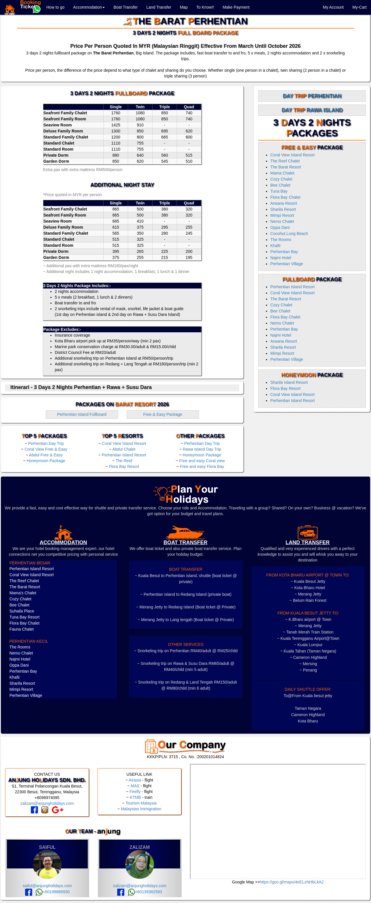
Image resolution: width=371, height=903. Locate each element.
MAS (135, 786)
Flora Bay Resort (124, 466)
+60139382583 (145, 891)
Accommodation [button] (89, 7)
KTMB (135, 797)
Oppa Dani (280, 227)
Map (184, 7)
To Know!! (205, 7)
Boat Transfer (125, 7)
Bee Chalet (280, 185)
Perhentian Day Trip (46, 443)
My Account (333, 7)
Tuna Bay (278, 191)
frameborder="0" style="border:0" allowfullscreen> (278, 821)
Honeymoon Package (46, 460)
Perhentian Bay (284, 251)
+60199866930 (52, 891)
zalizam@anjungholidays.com (47, 803)
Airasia (135, 780)
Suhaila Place (21, 611)
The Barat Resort (285, 167)
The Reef (124, 460)
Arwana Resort (283, 203)
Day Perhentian (312, 96)
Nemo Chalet (282, 221)
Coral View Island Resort (124, 443)
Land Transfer (158, 7)
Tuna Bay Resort (24, 617)
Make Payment (236, 7)
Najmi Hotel (280, 257)
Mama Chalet (282, 173)
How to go (55, 7)
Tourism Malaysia (141, 803)
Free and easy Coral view (202, 460)
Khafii (275, 245)
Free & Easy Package (162, 414)
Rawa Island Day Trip (202, 449)
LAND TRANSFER (308, 542)
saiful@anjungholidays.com (47, 885)
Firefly (135, 791)
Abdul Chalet (123, 449)
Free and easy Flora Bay (202, 466)
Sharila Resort (283, 209)
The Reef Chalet (285, 161)
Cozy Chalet (281, 179)
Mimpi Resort (282, 215)
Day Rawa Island (312, 110)
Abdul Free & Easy (46, 455)
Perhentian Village (286, 263)
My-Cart (359, 7)
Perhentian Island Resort (124, 455)
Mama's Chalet (22, 593)
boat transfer (185, 542)
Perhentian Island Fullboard (81, 414)
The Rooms (280, 239)
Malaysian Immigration (141, 809)
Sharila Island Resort (289, 382)
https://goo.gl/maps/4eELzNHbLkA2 (292, 882)
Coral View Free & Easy (45, 449)
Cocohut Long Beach (289, 233)
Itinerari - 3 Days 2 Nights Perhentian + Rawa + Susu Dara (81, 387)
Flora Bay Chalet (285, 197)
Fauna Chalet (21, 629)
